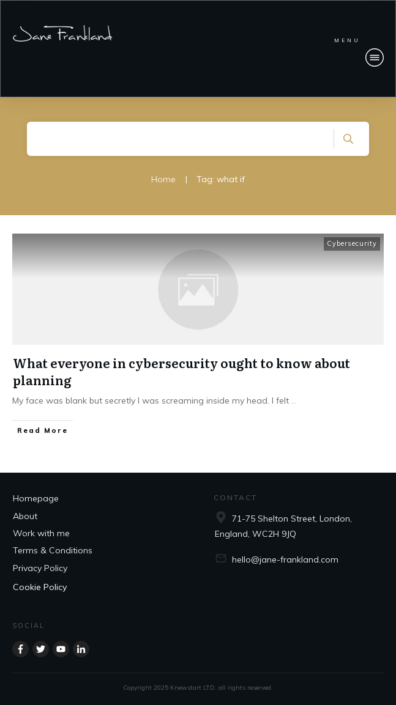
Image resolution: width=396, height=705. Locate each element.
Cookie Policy (40, 586)
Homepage (36, 498)
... (294, 400)
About (25, 516)
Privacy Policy (40, 568)
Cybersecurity (352, 243)
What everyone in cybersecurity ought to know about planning (181, 371)
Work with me (41, 533)
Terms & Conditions (52, 550)
